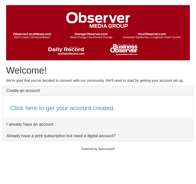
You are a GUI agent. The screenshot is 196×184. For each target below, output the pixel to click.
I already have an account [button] (29, 124)
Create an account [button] (23, 90)
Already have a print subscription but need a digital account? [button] (61, 136)
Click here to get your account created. (62, 108)
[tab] (98, 91)
